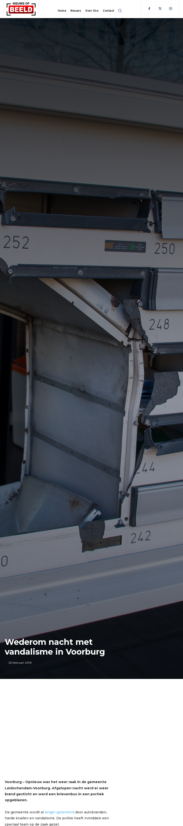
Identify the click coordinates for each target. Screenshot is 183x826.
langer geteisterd (59, 812)
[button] (120, 10)
